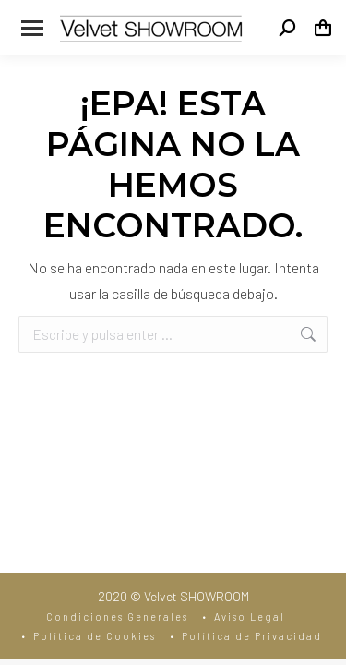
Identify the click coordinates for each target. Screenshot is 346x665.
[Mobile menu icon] (32, 28)
